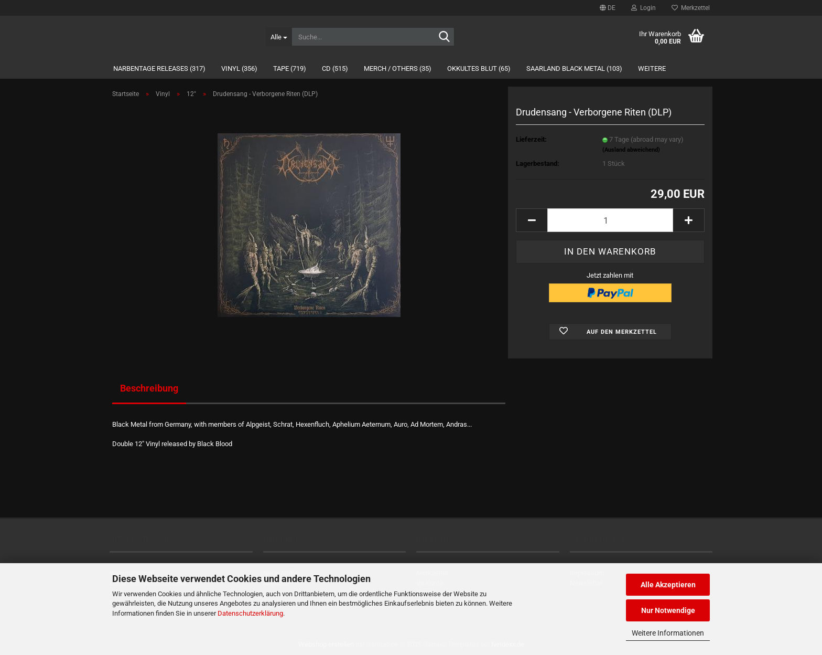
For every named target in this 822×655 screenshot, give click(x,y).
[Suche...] (278, 36)
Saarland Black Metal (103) (574, 68)
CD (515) (335, 68)
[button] (607, 8)
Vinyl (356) (239, 68)
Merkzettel (691, 8)
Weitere (652, 68)
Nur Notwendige (668, 610)
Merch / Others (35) (397, 68)
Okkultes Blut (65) (479, 68)
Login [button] (643, 8)
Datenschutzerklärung (250, 613)
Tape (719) (289, 68)
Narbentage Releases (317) (159, 68)
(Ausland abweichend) (631, 149)
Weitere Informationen (668, 633)
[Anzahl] (610, 220)
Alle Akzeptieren (668, 584)
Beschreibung (149, 388)
